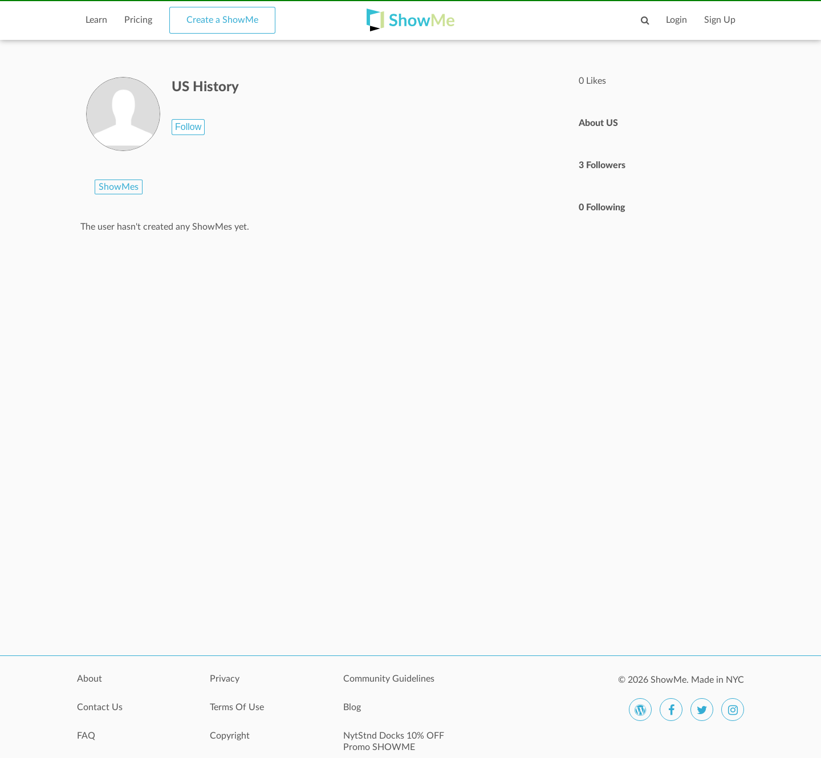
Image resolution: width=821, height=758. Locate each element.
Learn (96, 20)
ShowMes (119, 186)
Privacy (224, 678)
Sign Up (719, 20)
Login (676, 20)
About (89, 678)
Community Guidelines (388, 678)
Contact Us (100, 707)
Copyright (230, 735)
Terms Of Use (237, 707)
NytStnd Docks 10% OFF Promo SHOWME (393, 741)
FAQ (86, 735)
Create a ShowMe (222, 20)
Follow (188, 127)
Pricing (138, 20)
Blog (352, 707)
